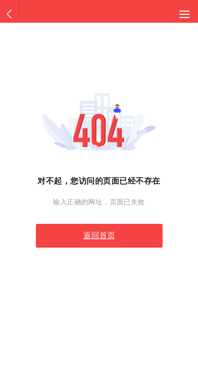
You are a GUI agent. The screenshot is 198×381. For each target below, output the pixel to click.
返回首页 (99, 235)
